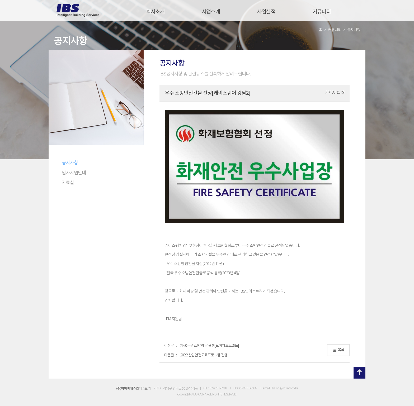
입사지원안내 (74, 173)
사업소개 (211, 12)
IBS (78, 10)
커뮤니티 (322, 12)
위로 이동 (359, 373)
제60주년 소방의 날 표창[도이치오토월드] (209, 346)
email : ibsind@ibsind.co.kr (280, 388)
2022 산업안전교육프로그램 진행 (204, 355)
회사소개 (155, 12)
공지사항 (70, 163)
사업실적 (266, 12)
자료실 (68, 182)
